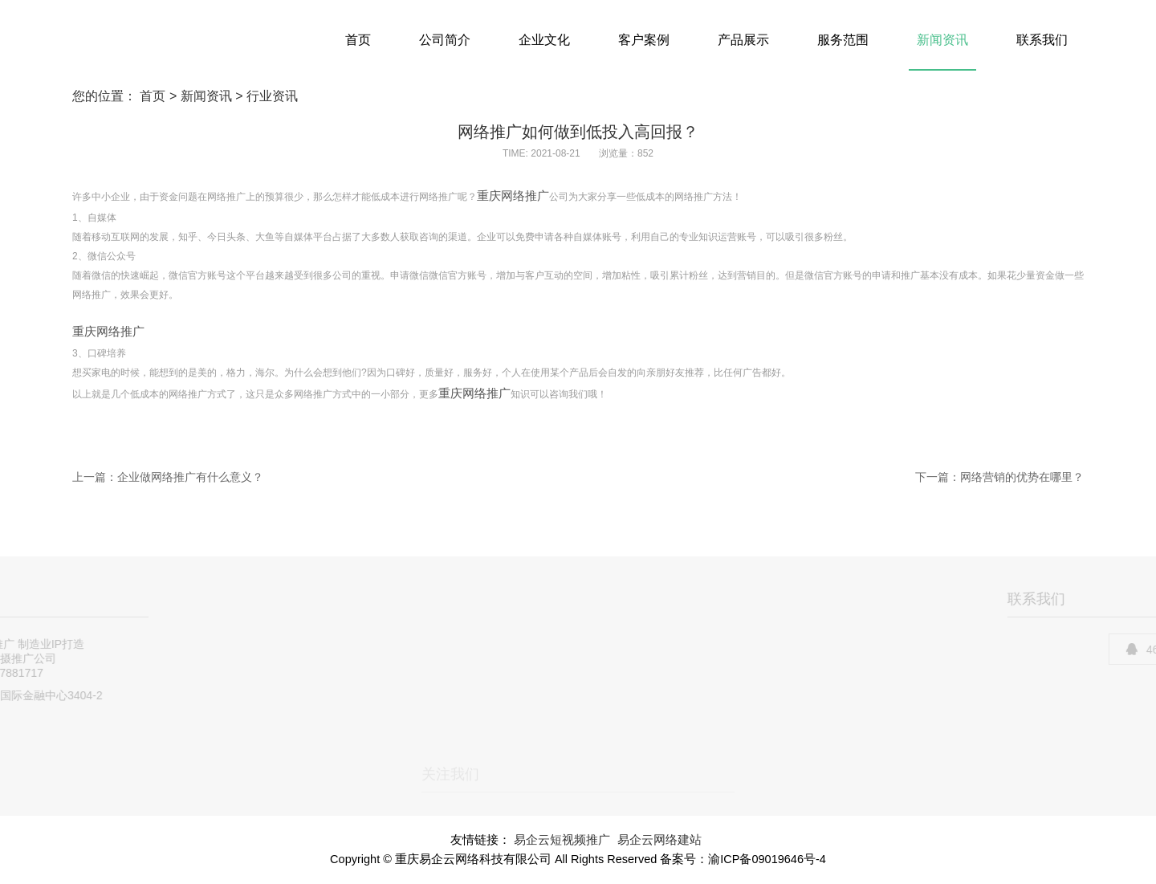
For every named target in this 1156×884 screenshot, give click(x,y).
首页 (358, 40)
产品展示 (743, 40)
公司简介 (444, 40)
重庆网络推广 (513, 195)
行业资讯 (272, 96)
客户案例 (644, 40)
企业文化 (544, 40)
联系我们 (1042, 40)
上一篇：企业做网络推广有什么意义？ (167, 477)
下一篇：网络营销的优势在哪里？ (999, 477)
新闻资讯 (942, 40)
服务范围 (843, 40)
